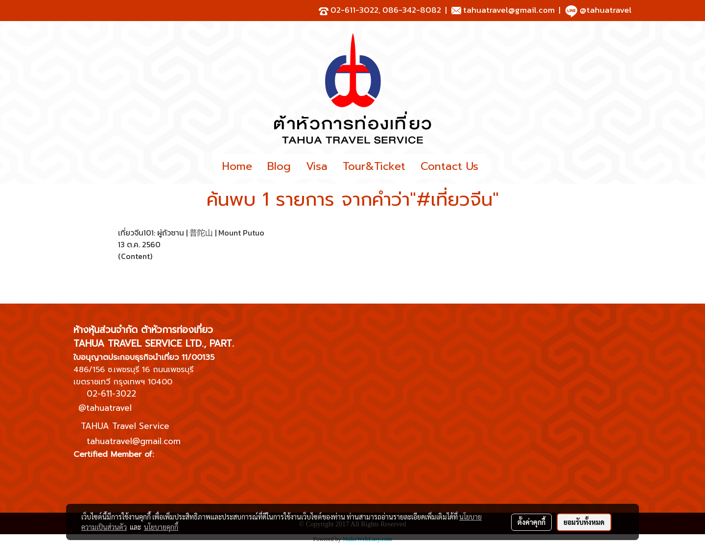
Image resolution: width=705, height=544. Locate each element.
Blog (279, 166)
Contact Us (449, 166)
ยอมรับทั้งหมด (584, 522)
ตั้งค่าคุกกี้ (531, 522)
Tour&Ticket (374, 166)
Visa (317, 166)
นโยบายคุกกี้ (161, 526)
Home (237, 166)
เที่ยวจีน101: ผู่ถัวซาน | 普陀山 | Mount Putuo (191, 232)
